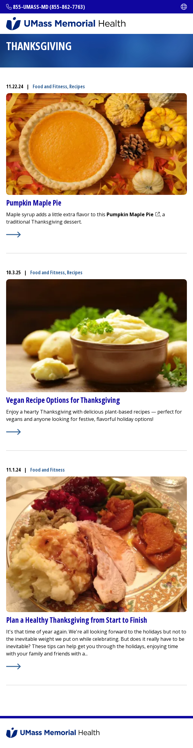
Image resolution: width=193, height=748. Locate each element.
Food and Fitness (50, 86)
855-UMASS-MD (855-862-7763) (49, 6)
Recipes (77, 86)
